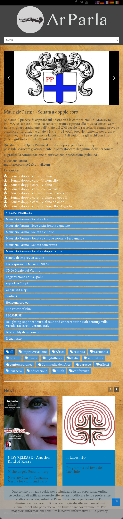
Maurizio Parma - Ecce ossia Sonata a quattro (38, 226)
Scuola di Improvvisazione (25, 258)
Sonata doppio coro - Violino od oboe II (35, 198)
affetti (102, 365)
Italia (72, 358)
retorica (77, 352)
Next (114, 78)
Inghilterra (52, 358)
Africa (58, 352)
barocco (83, 365)
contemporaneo (19, 365)
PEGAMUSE (14, 315)
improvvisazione (33, 352)
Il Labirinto (14, 339)
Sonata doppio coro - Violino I (29, 176)
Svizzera (14, 371)
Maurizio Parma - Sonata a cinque (30, 232)
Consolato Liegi (17, 290)
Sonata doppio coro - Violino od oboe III (36, 193)
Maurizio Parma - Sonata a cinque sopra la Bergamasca (45, 238)
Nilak (58, 371)
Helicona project (17, 303)
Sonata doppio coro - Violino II (29, 185)
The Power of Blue (19, 309)
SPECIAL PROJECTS (19, 213)
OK (116, 501)
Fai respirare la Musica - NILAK (28, 264)
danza (31, 358)
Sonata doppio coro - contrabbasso (32, 189)
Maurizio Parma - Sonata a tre (27, 219)
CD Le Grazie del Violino (23, 271)
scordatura (93, 358)
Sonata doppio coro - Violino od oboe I (35, 202)
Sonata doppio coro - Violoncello (31, 181)
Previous (9, 78)
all (9, 352)
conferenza (79, 371)
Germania (99, 352)
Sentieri (11, 296)
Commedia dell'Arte (54, 365)
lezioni (13, 358)
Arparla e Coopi (17, 283)
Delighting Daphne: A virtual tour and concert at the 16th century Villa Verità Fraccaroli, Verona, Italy (57, 324)
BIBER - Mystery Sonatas (23, 332)
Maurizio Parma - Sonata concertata (31, 245)
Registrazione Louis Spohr (24, 277)
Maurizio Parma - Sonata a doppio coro (34, 251)
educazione (37, 371)
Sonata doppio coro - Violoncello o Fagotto (38, 206)
